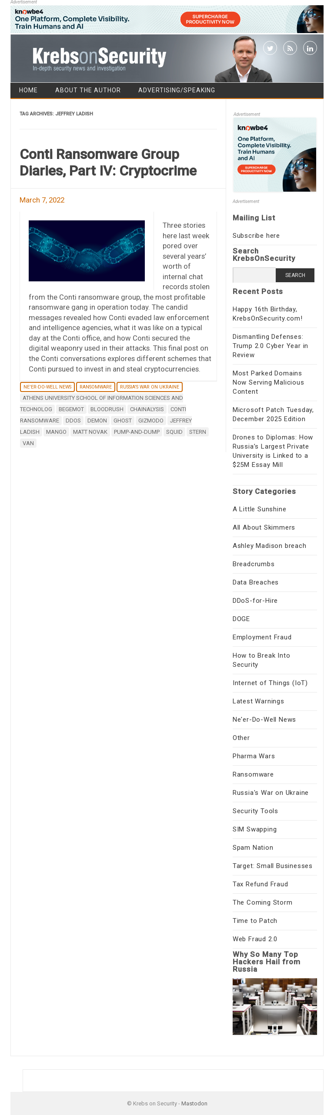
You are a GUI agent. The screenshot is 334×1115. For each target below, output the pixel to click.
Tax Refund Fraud (260, 884)
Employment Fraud (262, 637)
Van (28, 443)
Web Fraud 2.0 (255, 939)
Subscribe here (256, 236)
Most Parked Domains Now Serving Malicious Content (268, 382)
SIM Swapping (255, 829)
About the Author (88, 90)
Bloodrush (107, 409)
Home (28, 90)
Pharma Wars (254, 756)
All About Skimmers (264, 527)
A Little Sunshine (260, 509)
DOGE (241, 619)
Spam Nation (253, 847)
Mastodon (194, 1103)
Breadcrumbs (254, 564)
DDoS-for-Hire (255, 601)
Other (241, 738)
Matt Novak (90, 432)
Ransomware (96, 387)
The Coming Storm (263, 902)
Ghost (123, 420)
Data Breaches (256, 582)
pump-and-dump (137, 432)
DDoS (73, 420)
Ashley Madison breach (270, 546)
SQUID (174, 432)
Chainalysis (147, 409)
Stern (197, 432)
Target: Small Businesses (273, 866)
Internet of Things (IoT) (270, 683)
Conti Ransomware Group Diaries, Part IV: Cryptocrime (108, 162)
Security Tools (255, 811)
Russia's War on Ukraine (149, 387)
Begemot (71, 409)
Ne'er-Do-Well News (47, 387)
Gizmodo (151, 420)
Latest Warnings (258, 701)
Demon (97, 420)
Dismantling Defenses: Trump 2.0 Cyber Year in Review (270, 346)
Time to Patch (255, 921)
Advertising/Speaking (176, 90)
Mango (56, 432)
